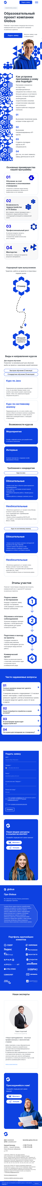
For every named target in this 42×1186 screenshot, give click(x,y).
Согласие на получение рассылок (11, 1181)
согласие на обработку (16, 797)
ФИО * (7, 757)
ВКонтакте (16, 842)
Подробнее (4, 1184)
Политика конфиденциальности (10, 1175)
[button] (11, 1064)
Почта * (7, 773)
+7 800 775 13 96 (27, 1145)
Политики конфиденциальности (17, 799)
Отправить (10, 809)
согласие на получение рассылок (19, 804)
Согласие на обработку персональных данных (13, 1178)
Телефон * (8, 765)
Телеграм (16, 848)
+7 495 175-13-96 (27, 1147)
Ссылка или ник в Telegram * (13, 781)
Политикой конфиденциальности (12, 1172)
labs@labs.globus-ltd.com (30, 1140)
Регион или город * (10, 789)
